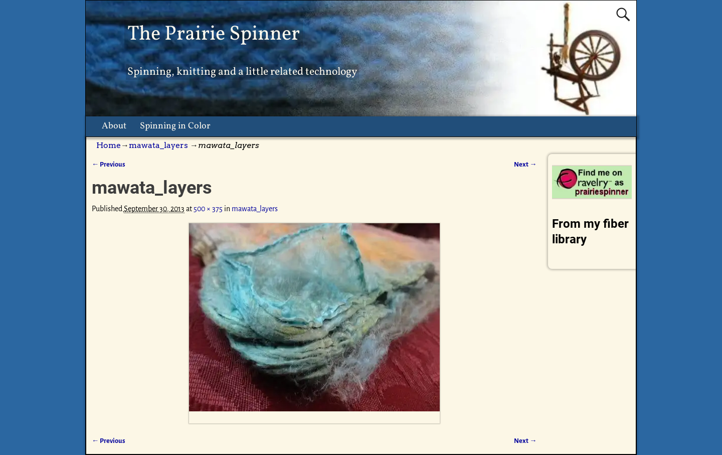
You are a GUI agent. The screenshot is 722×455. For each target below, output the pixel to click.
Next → (525, 164)
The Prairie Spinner (213, 34)
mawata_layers (158, 145)
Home (108, 145)
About (114, 126)
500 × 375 (208, 209)
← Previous (108, 164)
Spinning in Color (175, 126)
